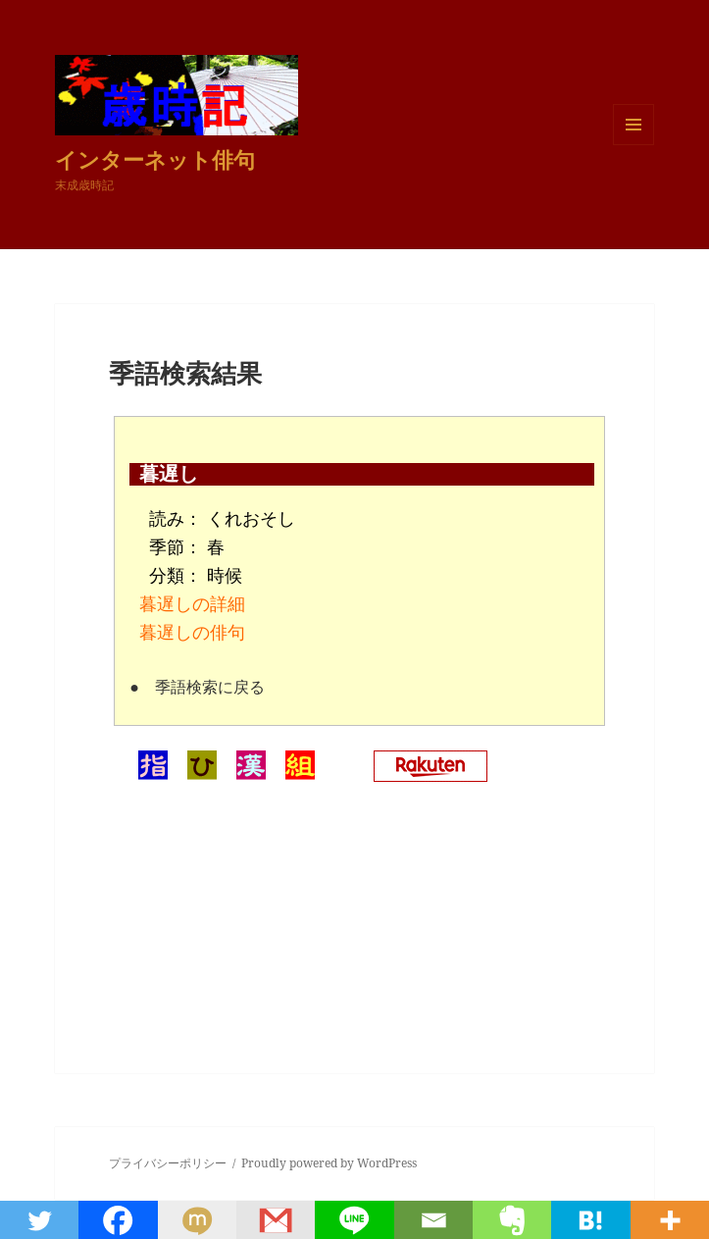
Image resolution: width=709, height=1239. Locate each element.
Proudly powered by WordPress (329, 1163)
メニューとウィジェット (633, 144)
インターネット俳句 (155, 159)
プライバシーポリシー (168, 1163)
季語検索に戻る (210, 687)
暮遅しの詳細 (192, 604)
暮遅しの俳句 (192, 633)
